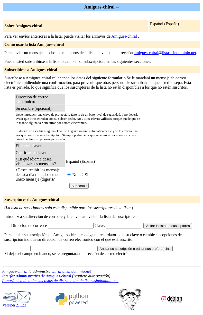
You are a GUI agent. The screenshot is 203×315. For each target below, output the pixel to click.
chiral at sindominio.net (71, 271)
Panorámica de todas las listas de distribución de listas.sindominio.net (60, 280)
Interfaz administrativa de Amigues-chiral (36, 276)
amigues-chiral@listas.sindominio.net (165, 52)
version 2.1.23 (17, 303)
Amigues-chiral (124, 36)
